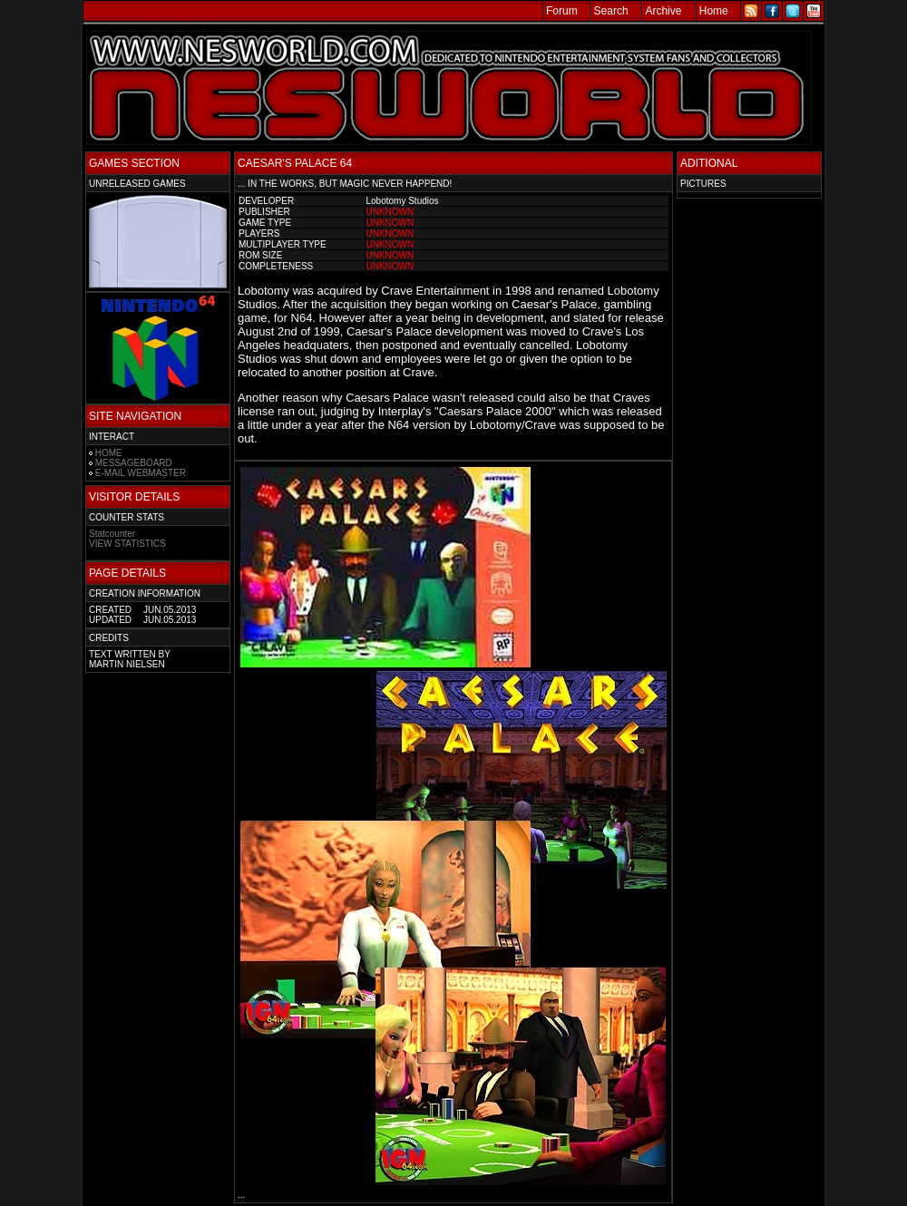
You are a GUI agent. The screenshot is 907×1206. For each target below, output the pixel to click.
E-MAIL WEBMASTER (140, 473)
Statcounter (112, 534)
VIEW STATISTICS (127, 544)
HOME (108, 453)
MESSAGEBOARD (133, 463)
